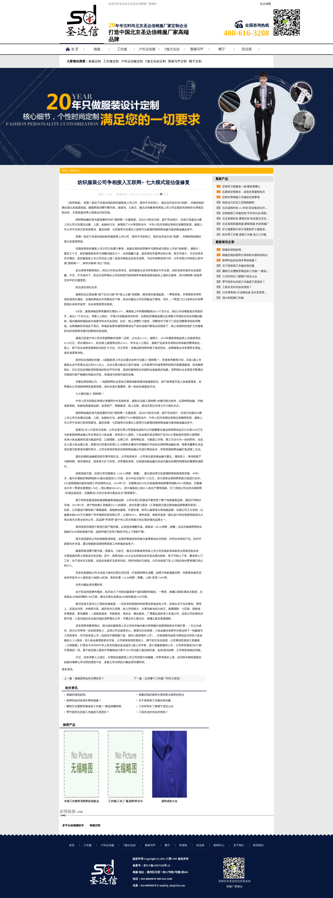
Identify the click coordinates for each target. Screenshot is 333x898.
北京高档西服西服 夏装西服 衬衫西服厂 (245, 224)
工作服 (122, 49)
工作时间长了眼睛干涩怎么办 (156, 706)
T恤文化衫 (172, 49)
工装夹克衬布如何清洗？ (153, 712)
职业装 (247, 49)
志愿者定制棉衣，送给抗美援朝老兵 (243, 191)
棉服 (97, 49)
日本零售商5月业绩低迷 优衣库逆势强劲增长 (248, 292)
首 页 (75, 49)
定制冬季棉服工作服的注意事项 (241, 197)
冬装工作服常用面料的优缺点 (81, 801)
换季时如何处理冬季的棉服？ (83, 700)
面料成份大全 (169, 801)
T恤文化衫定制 (155, 61)
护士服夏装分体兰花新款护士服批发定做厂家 (249, 229)
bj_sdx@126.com (175, 885)
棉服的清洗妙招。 (77, 694)
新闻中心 (75, 170)
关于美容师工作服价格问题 (155, 700)
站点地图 (265, 3)
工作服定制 (111, 61)
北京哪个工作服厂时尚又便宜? (162, 678)
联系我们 (258, 845)
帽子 (221, 49)
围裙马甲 (197, 49)
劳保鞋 (183, 845)
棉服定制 (94, 61)
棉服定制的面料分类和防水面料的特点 (161, 694)
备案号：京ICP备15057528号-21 (151, 865)
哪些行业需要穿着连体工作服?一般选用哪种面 (93, 706)
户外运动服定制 (132, 61)
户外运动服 (147, 49)
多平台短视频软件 (73, 825)
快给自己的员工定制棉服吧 (238, 202)
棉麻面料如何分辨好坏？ (89, 678)
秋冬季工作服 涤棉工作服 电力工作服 (244, 234)
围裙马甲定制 (177, 61)
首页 (64, 170)
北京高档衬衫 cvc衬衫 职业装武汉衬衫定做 (247, 207)
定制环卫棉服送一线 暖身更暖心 (241, 186)
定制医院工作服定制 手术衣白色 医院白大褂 (248, 213)
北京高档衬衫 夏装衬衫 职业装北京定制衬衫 (248, 218)
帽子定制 (195, 61)
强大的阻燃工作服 (233, 297)
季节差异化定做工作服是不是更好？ (87, 712)
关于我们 (238, 845)
